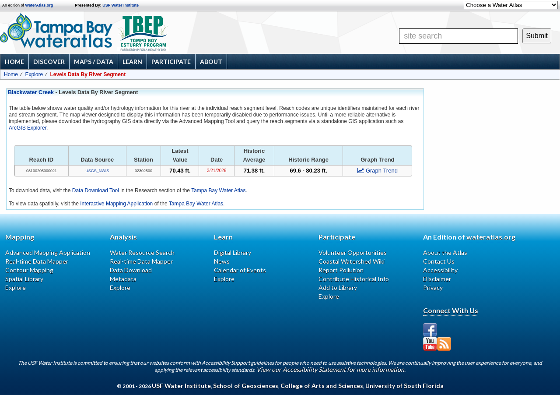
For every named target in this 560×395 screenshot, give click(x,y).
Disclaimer (437, 278)
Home (14, 61)
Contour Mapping (29, 270)
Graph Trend (377, 170)
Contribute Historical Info (353, 278)
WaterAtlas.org (39, 5)
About (211, 61)
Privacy (433, 287)
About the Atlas (445, 252)
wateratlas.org (490, 237)
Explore (34, 74)
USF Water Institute (120, 5)
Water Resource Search (142, 252)
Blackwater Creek (31, 92)
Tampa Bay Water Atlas (218, 190)
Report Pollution (341, 270)
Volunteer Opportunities (352, 252)
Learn (132, 61)
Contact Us (439, 261)
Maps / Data (93, 61)
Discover (49, 61)
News (222, 261)
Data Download (131, 270)
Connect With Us (450, 310)
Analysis (123, 237)
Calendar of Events (240, 270)
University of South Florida (404, 385)
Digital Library (232, 252)
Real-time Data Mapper (36, 261)
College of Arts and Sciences (321, 385)
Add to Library (337, 287)
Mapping (19, 237)
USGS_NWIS (97, 171)
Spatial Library (24, 278)
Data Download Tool (95, 190)
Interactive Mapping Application (116, 204)
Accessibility (440, 270)
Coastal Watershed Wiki (351, 261)
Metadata (123, 278)
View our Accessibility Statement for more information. (331, 369)
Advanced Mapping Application (47, 252)
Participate (171, 61)
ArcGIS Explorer (27, 128)
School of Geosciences (245, 385)
